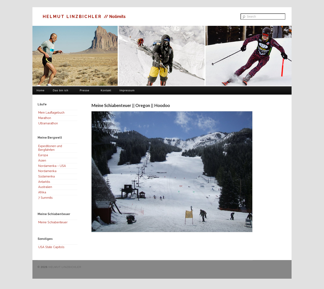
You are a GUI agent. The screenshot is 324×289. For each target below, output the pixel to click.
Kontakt (106, 90)
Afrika (42, 192)
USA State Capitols (51, 247)
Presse (84, 90)
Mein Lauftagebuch (51, 112)
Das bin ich (60, 90)
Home (41, 90)
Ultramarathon (48, 123)
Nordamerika (47, 171)
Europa (43, 155)
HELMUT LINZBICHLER (73, 16)
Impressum (127, 90)
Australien (45, 187)
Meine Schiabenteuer (53, 222)
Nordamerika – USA (52, 166)
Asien (42, 160)
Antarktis (44, 181)
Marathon (44, 118)
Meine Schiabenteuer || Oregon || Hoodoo (130, 105)
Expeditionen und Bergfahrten (50, 148)
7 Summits (45, 197)
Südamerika (46, 176)
